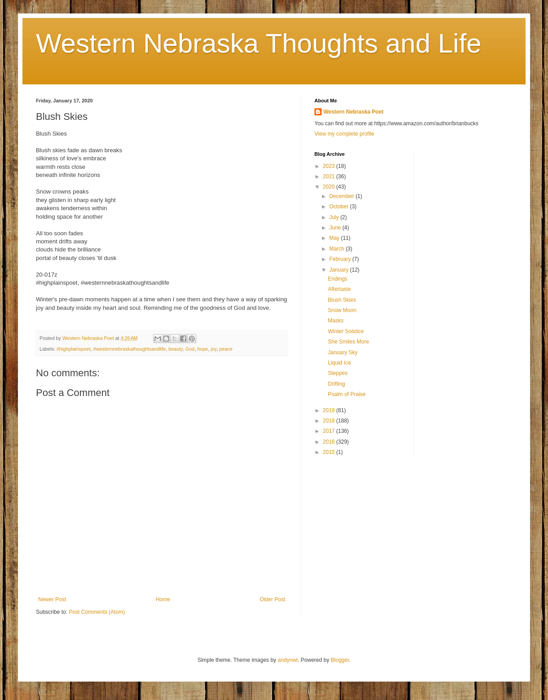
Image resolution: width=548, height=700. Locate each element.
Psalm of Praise (347, 394)
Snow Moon (342, 310)
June (335, 228)
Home (163, 599)
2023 (329, 166)
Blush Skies (342, 300)
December (342, 196)
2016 (329, 442)
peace (225, 349)
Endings (337, 279)
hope (202, 349)
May (335, 238)
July (334, 217)
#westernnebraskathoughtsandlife (129, 349)
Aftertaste (339, 289)
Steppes (338, 373)
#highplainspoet (74, 349)
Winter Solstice (346, 331)
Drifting (336, 384)
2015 (329, 452)
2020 (329, 187)
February (340, 259)
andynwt (288, 660)
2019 (329, 410)
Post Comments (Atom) (97, 612)
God (190, 349)
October (339, 206)
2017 (329, 431)
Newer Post (52, 599)
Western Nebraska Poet (353, 112)
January (339, 270)
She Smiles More (348, 342)
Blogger (340, 660)
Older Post (272, 599)
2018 (329, 421)
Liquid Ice (339, 363)
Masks (336, 320)
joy (214, 349)
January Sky (343, 352)
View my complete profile (344, 134)
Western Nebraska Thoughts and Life (259, 43)
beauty (175, 349)
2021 (329, 176)
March (337, 249)
